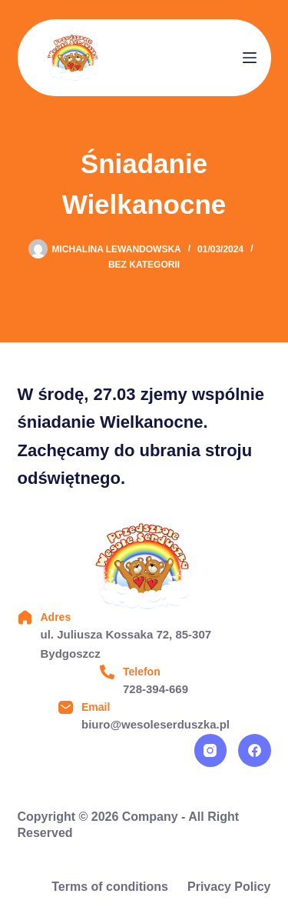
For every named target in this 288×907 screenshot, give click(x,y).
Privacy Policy (229, 886)
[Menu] (250, 58)
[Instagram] (210, 750)
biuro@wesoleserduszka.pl (155, 724)
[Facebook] (254, 750)
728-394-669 (155, 688)
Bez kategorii (144, 264)
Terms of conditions (109, 886)
